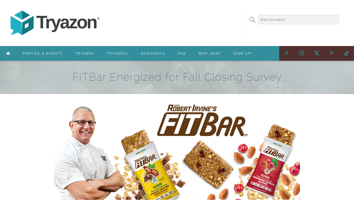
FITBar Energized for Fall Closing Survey (292, 87)
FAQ (181, 53)
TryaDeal (118, 53)
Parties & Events (43, 53)
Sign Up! (243, 53)
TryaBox (84, 53)
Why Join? (209, 53)
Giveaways (153, 53)
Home (251, 87)
